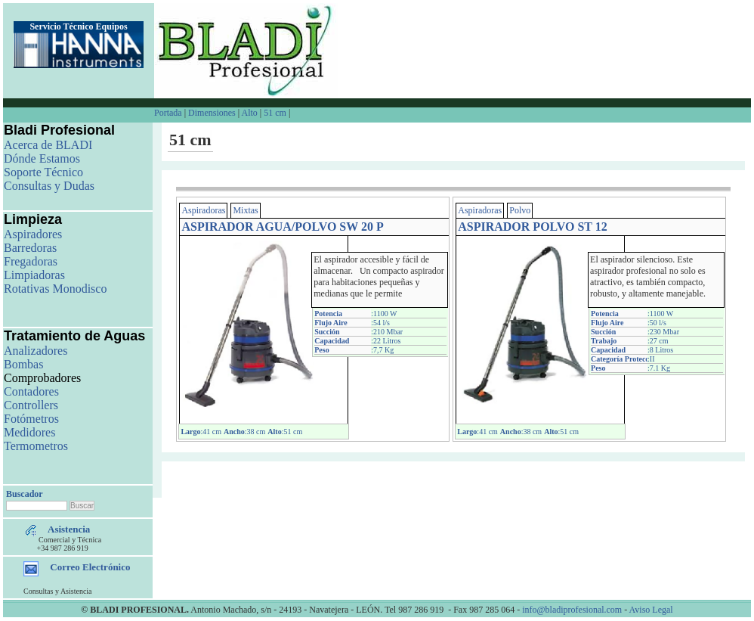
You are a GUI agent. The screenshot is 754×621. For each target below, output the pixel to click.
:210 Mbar (387, 332)
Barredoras (30, 247)
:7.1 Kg (658, 368)
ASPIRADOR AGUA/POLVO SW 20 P (282, 226)
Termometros (36, 445)
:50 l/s (656, 322)
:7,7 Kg (382, 350)
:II (650, 359)
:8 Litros (660, 350)
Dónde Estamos (42, 158)
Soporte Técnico (43, 172)
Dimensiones (212, 112)
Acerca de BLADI (48, 144)
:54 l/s (380, 322)
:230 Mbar (663, 332)
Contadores (31, 391)
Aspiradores (33, 234)
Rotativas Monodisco (55, 288)
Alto (249, 112)
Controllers (31, 405)
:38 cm (244, 431)
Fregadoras (30, 261)
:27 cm (658, 341)
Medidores (29, 432)
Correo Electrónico (90, 567)
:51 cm (284, 431)
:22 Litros (385, 341)
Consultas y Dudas (49, 185)
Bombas (23, 364)
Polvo (519, 210)
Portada (169, 112)
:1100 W (384, 313)
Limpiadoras (34, 275)
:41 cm (201, 431)
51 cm (275, 112)
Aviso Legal (651, 609)
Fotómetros (31, 418)
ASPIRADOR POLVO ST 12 (532, 226)
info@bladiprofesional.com (572, 609)
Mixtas (245, 210)
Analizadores (35, 350)
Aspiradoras (203, 210)
